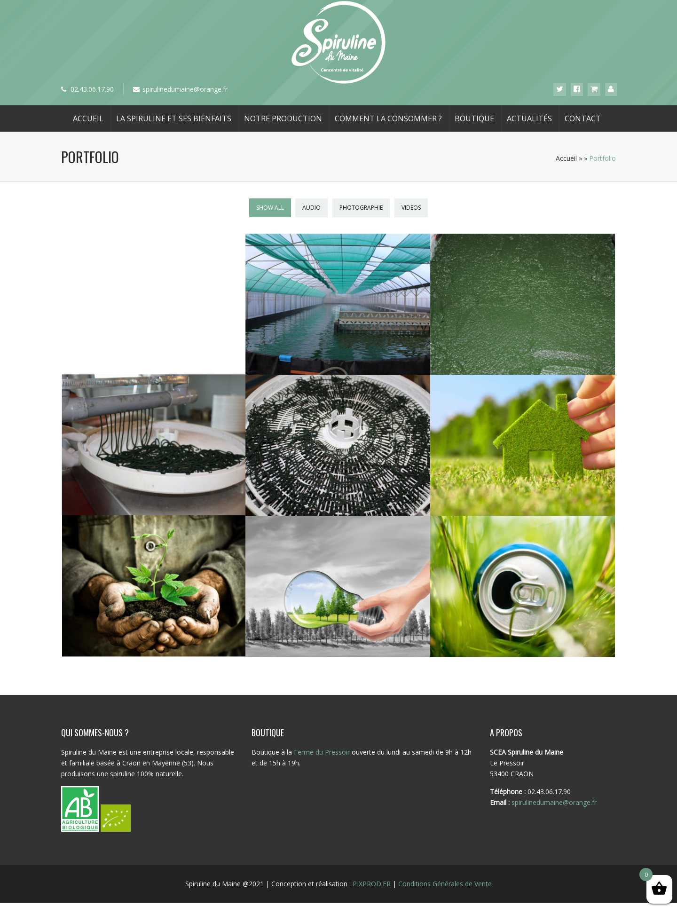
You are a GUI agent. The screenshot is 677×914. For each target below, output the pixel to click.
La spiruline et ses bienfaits (173, 118)
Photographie (361, 208)
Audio (311, 208)
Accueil (88, 118)
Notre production (283, 118)
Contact (583, 118)
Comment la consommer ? (388, 118)
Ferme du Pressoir (322, 756)
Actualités (529, 118)
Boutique (474, 118)
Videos (411, 208)
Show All (270, 208)
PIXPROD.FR (372, 888)
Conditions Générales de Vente (445, 888)
